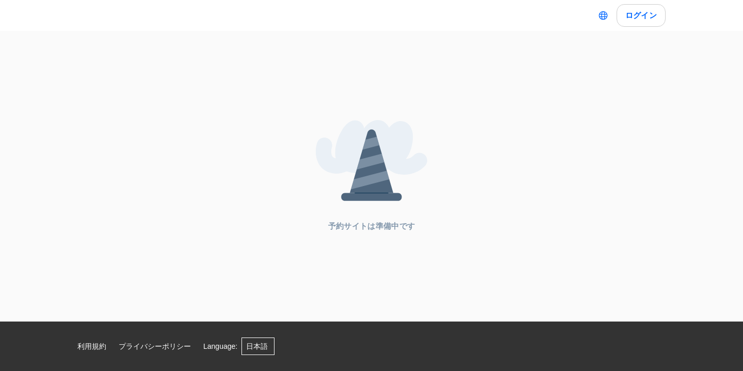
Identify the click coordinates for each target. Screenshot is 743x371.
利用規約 (91, 346)
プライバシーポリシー (155, 346)
